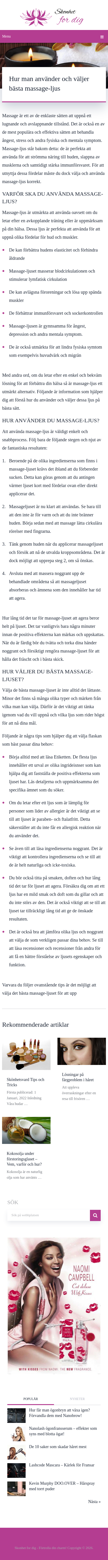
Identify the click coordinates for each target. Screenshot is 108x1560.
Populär (30, 1398)
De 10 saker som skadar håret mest (57, 1445)
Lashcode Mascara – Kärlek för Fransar (61, 1464)
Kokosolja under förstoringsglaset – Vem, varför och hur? (24, 1158)
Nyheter (77, 1398)
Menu (6, 36)
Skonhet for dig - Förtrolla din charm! (41, 1547)
